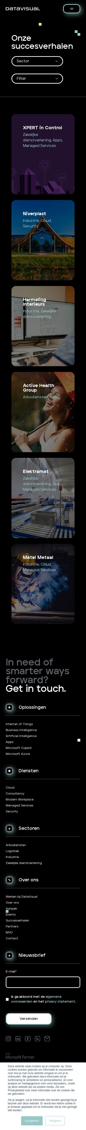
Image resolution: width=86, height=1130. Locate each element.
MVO (9, 932)
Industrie (12, 857)
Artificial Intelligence (21, 736)
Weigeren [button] (55, 1120)
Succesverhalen (17, 920)
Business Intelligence (21, 730)
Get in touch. (36, 689)
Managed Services (19, 805)
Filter (21, 78)
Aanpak (11, 908)
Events (11, 914)
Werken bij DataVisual (21, 896)
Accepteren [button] (32, 1120)
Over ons (12, 902)
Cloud (10, 787)
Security (12, 811)
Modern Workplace (19, 799)
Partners (12, 926)
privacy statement (60, 1001)
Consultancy (15, 793)
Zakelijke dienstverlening (24, 863)
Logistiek (12, 851)
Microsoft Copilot (19, 748)
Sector (23, 61)
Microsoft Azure (18, 754)
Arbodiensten (16, 845)
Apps (9, 742)
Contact (12, 938)
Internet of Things (19, 724)
